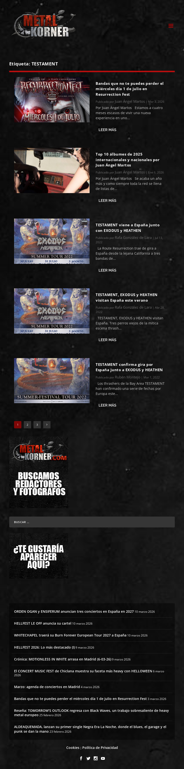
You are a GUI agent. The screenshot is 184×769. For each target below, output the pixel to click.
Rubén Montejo (127, 377)
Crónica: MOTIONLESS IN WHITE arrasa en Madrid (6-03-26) (62, 659)
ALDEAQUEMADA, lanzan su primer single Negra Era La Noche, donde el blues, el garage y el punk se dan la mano (90, 728)
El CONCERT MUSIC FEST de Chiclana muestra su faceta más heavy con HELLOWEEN (83, 671)
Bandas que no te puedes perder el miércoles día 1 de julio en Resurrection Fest (130, 89)
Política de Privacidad (100, 747)
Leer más (107, 130)
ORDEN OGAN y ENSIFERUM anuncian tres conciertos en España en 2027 (74, 611)
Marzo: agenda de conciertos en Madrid (47, 686)
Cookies (72, 747)
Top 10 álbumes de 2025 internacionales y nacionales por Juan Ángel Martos (127, 159)
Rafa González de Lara (133, 237)
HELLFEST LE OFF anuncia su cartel (42, 623)
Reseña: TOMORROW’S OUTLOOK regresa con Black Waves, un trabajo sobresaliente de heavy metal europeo (91, 712)
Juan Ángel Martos (130, 101)
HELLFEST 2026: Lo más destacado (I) (44, 647)
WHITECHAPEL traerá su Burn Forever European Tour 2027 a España (70, 635)
